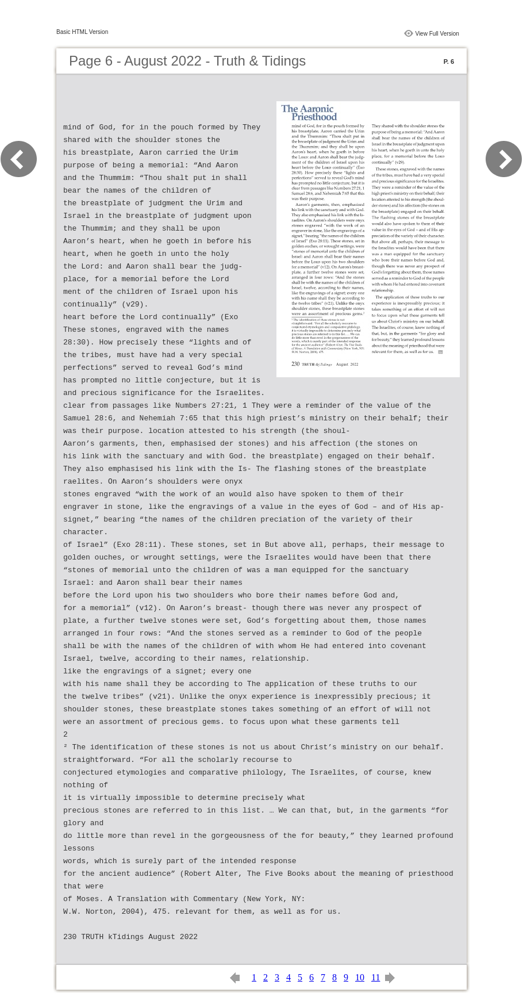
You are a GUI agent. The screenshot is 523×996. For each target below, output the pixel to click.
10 (359, 977)
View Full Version (437, 33)
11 (375, 977)
